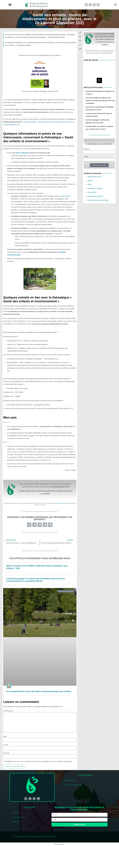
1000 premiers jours (94, 177)
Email (86, 156)
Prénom (87, 149)
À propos (15, 812)
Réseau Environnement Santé (98, 200)
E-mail (6, 745)
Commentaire (8, 711)
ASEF (90, 184)
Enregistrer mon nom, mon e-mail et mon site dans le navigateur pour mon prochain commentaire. (39, 761)
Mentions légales (69, 780)
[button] (10, 4)
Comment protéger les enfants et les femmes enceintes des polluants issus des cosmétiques (100, 100)
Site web (6, 753)
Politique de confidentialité (73, 785)
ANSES (90, 180)
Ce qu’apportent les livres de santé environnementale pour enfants (38, 691)
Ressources (16, 821)
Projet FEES (92, 192)
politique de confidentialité (61, 503)
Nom (5, 736)
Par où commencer (19, 817)
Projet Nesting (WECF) (95, 196)
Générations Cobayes (95, 188)
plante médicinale (21, 153)
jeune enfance (66, 196)
